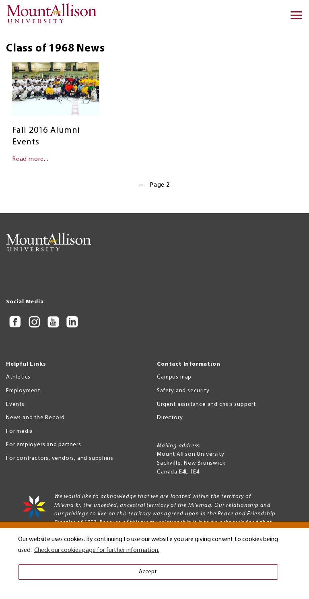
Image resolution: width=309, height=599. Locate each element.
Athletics (18, 377)
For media (19, 431)
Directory (170, 418)
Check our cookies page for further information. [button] (96, 550)
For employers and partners (43, 445)
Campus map (174, 377)
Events (15, 404)
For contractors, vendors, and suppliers (59, 458)
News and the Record (35, 418)
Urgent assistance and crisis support (206, 404)
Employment (23, 391)
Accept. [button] (148, 572)
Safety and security (183, 391)
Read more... (30, 159)
